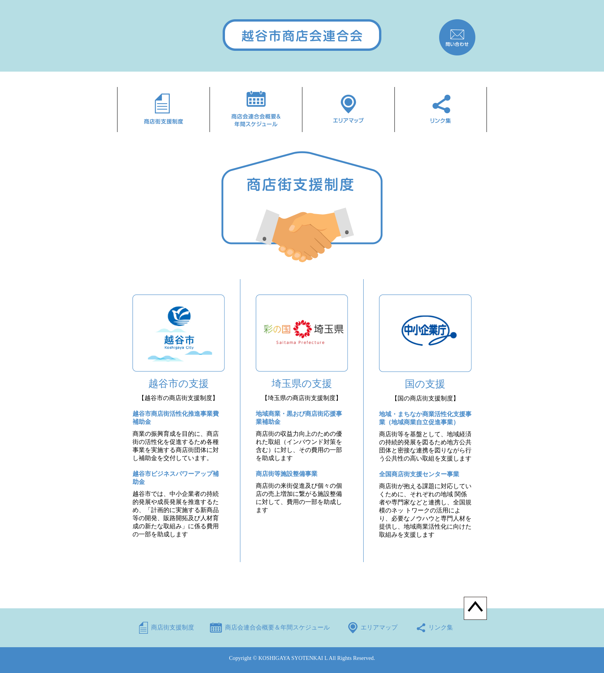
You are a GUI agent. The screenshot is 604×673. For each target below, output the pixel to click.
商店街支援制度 (172, 627)
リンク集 (440, 627)
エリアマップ (379, 627)
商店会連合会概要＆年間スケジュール (277, 627)
